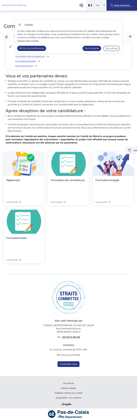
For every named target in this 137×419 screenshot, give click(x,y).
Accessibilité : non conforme (68, 397)
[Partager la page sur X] (130, 36)
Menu (81, 5)
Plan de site (68, 382)
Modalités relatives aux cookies (68, 392)
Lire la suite (13, 201)
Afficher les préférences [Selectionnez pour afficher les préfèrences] (31, 48)
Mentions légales (68, 387)
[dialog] (68, 36)
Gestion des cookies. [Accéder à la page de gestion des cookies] (28, 40)
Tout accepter (91, 48)
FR (101, 6)
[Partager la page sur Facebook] (123, 36)
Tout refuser (111, 48)
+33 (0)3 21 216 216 (71, 336)
